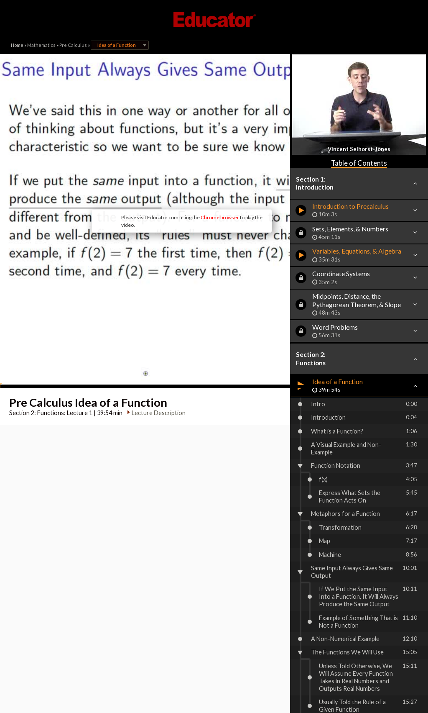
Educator (214, 19)
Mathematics (41, 45)
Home (17, 45)
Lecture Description (156, 357)
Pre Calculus (73, 45)
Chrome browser (183, 184)
